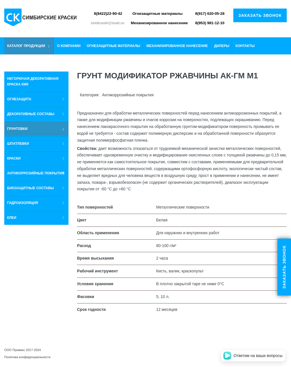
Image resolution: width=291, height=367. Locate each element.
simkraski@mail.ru (107, 23)
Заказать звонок (260, 15)
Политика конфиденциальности (27, 357)
